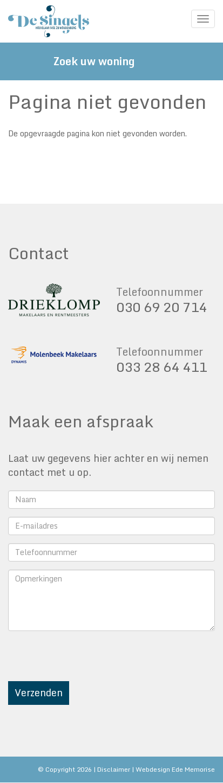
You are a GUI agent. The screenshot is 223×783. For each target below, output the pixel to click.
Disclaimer (113, 769)
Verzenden (39, 692)
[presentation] (90, 660)
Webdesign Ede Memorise (175, 769)
